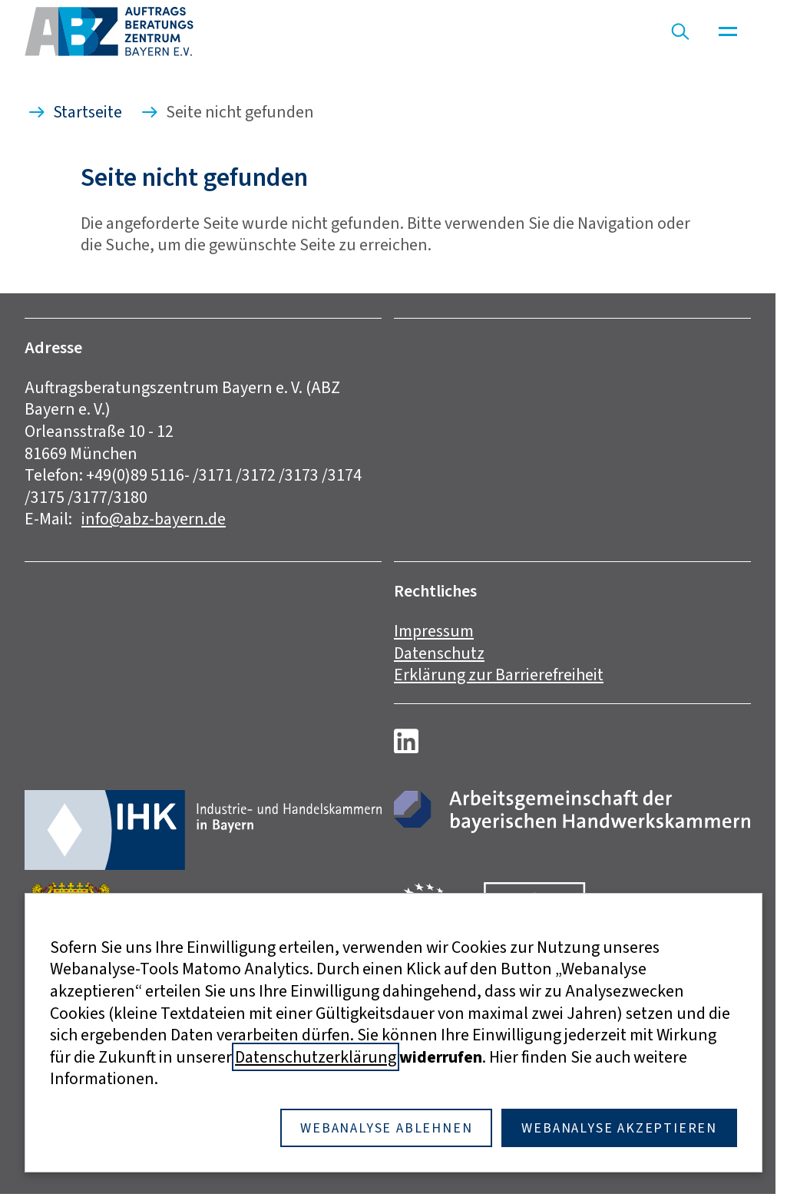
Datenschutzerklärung (315, 1057)
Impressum (434, 631)
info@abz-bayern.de (153, 519)
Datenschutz (439, 653)
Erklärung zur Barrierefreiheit (498, 674)
